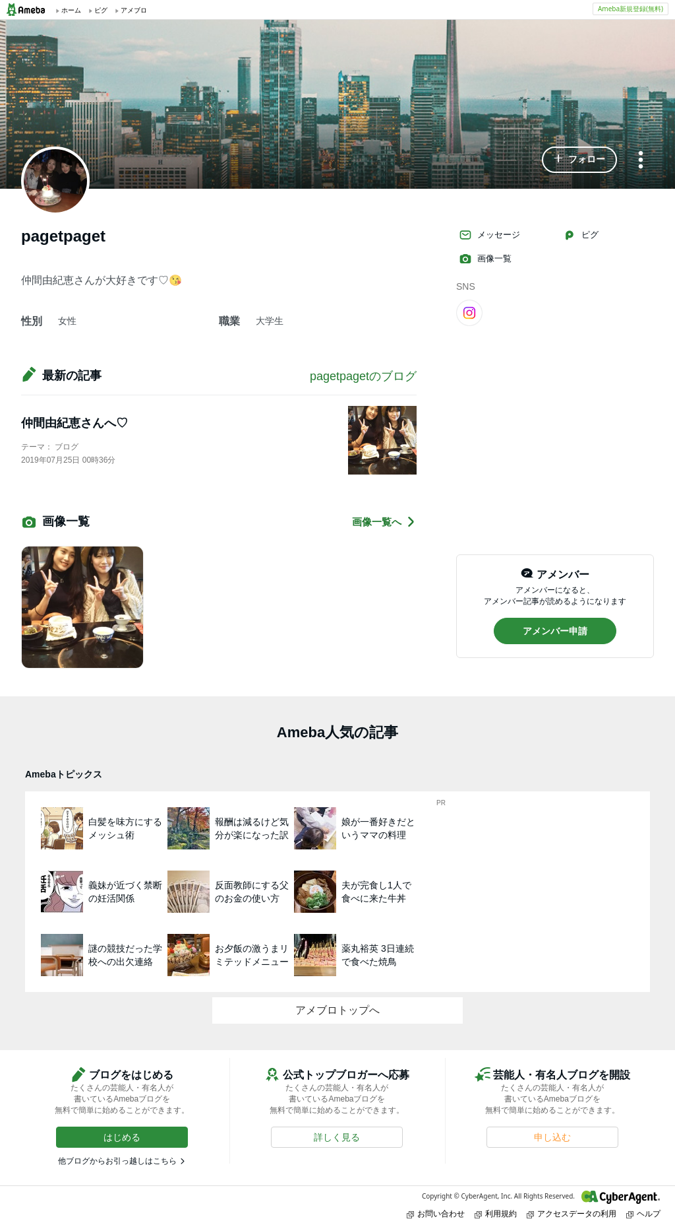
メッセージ (489, 235)
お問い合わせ (436, 1213)
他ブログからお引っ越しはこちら (117, 1161)
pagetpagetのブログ (363, 376)
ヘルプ (643, 1213)
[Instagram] (469, 312)
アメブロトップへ (337, 1010)
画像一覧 (485, 258)
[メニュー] (641, 161)
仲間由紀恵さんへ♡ (74, 423)
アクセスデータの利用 (571, 1213)
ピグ (581, 235)
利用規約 (496, 1213)
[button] (579, 160)
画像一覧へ (384, 521)
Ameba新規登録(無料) (630, 8)
